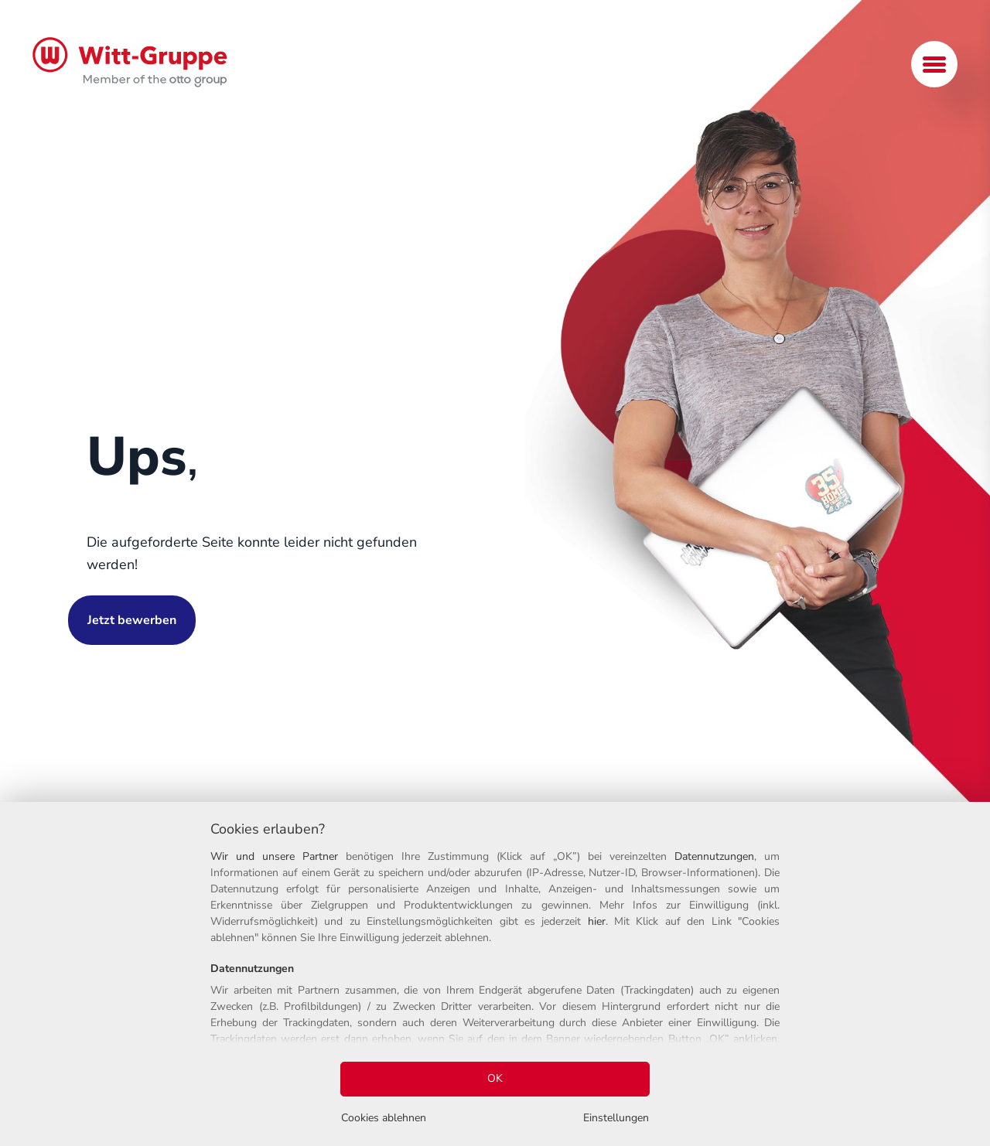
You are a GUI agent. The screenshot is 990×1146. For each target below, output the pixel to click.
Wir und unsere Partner (274, 856)
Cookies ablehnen (383, 1117)
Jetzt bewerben (131, 620)
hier (597, 921)
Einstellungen (616, 1117)
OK (495, 1078)
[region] (495, 974)
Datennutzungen (714, 856)
